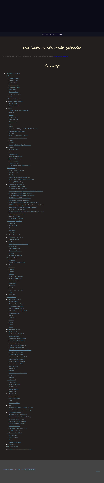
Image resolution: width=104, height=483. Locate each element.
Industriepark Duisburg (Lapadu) (18, 345)
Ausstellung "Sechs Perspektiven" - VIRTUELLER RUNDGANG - (26, 191)
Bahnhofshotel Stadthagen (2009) (18, 373)
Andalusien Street (14, 78)
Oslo (10, 96)
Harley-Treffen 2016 (14, 248)
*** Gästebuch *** (12, 447)
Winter (11, 327)
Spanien (11, 133)
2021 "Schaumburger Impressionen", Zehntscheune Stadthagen (26, 205)
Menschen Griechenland (15, 156)
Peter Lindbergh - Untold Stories (18, 414)
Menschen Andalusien (15, 159)
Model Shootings (11, 168)
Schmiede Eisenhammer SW (16, 347)
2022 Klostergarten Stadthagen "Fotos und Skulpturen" (24, 202)
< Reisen (9, 108)
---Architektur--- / (12, 294)
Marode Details (13, 368)
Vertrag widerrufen (30, 469)
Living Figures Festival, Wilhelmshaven (19, 165)
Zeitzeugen (12, 375)
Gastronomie (12, 440)
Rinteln (11, 228)
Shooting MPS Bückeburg (16, 182)
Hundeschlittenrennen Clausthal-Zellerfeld (21, 407)
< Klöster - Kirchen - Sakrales (15, 101)
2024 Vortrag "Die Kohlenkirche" (18, 188)
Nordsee (11, 112)
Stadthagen (12, 230)
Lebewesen (12, 317)
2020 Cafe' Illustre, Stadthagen (17, 209)
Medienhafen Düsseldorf (16, 290)
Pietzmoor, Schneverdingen (16, 304)
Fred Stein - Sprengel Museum (17, 421)
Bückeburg (12, 223)
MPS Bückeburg (13, 161)
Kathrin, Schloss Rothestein (16, 170)
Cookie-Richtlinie (19, 469)
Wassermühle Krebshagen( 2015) (18, 357)
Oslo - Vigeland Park (14, 426)
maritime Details (13, 396)
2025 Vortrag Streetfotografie (17, 186)
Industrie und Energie (15, 442)
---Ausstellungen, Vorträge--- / (15, 184)
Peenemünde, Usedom (15, 343)
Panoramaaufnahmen (13, 258)
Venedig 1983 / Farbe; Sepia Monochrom (20, 145)
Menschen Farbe (13, 149)
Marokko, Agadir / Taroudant (17, 131)
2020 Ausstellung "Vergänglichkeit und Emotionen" (23, 207)
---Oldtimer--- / (11, 380)
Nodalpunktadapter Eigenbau (17, 262)
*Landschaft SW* (13, 301)
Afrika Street (12, 89)
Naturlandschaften (14, 313)
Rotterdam (12, 267)
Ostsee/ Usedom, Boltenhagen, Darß (19, 110)
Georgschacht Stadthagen (16, 354)
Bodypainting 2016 (14, 163)
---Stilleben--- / (11, 394)
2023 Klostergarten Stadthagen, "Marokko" (20, 193)
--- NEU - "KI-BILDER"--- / (16, 430)
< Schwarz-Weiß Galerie (13, 99)
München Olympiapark (15, 278)
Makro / (11, 315)
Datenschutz (12, 469)
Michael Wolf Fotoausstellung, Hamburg (20, 417)
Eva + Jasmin (12, 175)
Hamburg (11, 152)
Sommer (11, 322)
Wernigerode (12, 283)
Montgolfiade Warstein (15, 255)
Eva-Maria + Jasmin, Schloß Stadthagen (19, 177)
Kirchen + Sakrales (14, 106)
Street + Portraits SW (15, 94)
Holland (11, 140)
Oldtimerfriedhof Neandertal (17, 359)
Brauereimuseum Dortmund (16, 423)
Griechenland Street (14, 87)
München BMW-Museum (16, 276)
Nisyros (11, 126)
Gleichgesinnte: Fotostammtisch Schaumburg (19, 449)
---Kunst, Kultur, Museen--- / (15, 412)
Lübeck (11, 288)
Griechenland (12, 122)
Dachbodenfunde (13, 366)
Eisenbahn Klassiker (14, 384)
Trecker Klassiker (14, 389)
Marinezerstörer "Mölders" (16, 334)
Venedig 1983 (12, 83)
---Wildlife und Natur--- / (14, 299)
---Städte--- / (10, 265)
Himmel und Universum (13, 329)
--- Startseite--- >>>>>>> (52, 34)
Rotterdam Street (13, 92)
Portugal (11, 142)
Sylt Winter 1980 (13, 119)
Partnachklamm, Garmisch (16, 306)
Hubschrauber (13, 382)
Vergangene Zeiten (14, 403)
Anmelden (98, 471)
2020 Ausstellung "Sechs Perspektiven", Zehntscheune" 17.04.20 (26, 212)
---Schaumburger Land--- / (14, 221)
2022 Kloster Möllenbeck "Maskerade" (19, 200)
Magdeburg (12, 285)
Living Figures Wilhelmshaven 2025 (18, 244)
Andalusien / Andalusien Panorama (18, 135)
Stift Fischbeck (13, 103)
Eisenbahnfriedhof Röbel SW (17, 361)
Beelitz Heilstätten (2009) (16, 352)
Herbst (11, 324)
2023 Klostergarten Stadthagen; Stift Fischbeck (21, 195)
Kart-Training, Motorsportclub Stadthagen (20, 410)
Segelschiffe (12, 391)
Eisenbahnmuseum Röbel (16, 364)
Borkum (11, 115)
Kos (10, 124)
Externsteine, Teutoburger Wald (18, 311)
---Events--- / (10, 241)
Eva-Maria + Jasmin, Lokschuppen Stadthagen (21, 179)
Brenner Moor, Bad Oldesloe (16, 308)
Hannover (11, 269)
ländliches (12, 232)
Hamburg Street (13, 80)
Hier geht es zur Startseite (61, 56)
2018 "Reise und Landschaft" (17, 214)
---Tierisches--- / (11, 297)
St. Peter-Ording (13, 117)
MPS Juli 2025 (13, 246)
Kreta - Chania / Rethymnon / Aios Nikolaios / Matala (23, 129)
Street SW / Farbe (14, 85)
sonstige (11, 377)
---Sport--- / (10, 405)
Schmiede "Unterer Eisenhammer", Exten (20, 350)
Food (10, 400)
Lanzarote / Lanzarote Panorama (18, 138)
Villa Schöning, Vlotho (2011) (17, 341)
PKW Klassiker (13, 387)
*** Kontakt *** (11, 444)
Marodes (11, 370)
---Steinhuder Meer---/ (13, 235)
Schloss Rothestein (14, 336)
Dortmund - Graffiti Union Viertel (18, 428)
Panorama (12, 260)
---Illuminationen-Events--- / (15, 237)
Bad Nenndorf (13, 225)
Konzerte (11, 253)
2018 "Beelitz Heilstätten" (16, 218)
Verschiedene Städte (14, 281)
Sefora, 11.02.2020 (14, 172)
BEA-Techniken (13, 435)
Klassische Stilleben (14, 398)
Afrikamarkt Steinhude (15, 251)
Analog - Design (13, 437)
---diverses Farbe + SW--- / (14, 433)
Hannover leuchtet (14, 239)
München (11, 274)
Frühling (11, 320)
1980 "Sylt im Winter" (15, 216)
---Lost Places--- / (12, 331)
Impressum (6, 469)
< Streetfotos (10, 76)
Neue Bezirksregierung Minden (17, 338)
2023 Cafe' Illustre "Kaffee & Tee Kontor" (20, 198)
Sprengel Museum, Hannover (17, 419)
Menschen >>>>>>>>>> (13, 147)
